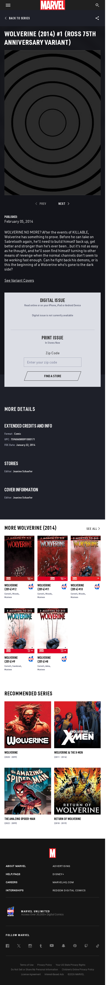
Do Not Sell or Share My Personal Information (34, 969)
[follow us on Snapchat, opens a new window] (63, 946)
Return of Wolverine (67, 819)
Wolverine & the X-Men (68, 752)
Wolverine (11, 752)
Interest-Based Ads (54, 974)
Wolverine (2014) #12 (11, 587)
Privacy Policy (44, 965)
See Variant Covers (19, 280)
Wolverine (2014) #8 (44, 659)
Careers (11, 882)
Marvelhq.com (63, 882)
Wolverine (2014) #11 (44, 587)
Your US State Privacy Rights (70, 965)
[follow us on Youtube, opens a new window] (52, 946)
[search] (97, 6)
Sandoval (16, 666)
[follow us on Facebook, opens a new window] (7, 946)
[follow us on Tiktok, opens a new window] (97, 946)
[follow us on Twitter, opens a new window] (19, 946)
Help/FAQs (13, 874)
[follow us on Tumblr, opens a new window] (41, 946)
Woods (15, 593)
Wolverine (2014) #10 (77, 587)
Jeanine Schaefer (22, 471)
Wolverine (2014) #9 (11, 659)
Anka (47, 666)
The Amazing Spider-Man (19, 819)
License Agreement (31, 974)
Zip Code (53, 353)
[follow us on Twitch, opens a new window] (86, 946)
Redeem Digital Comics (69, 890)
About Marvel (16, 866)
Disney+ (58, 874)
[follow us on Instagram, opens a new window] (30, 946)
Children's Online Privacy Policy (78, 969)
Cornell (7, 593)
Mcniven (8, 597)
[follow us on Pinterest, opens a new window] (75, 946)
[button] (6, 5)
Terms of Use (26, 965)
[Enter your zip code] (52, 362)
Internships (15, 890)
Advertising (61, 866)
